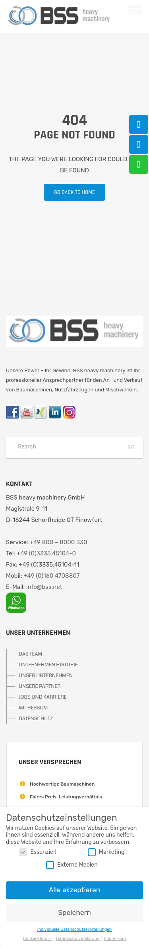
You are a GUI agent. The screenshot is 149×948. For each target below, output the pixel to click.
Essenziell (37, 852)
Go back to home (69, 192)
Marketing (106, 852)
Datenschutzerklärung (78, 938)
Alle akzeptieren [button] (75, 890)
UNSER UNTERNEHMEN (46, 675)
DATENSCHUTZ (36, 718)
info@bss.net (44, 587)
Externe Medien (71, 865)
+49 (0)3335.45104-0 (46, 553)
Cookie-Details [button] (37, 938)
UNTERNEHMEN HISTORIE (48, 664)
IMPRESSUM (33, 707)
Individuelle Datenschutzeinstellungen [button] (74, 929)
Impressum (115, 938)
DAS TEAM (30, 654)
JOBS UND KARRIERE (43, 697)
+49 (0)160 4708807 (51, 575)
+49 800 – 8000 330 (58, 542)
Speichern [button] (74, 912)
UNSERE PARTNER (40, 686)
